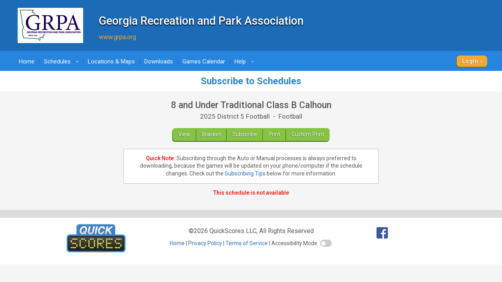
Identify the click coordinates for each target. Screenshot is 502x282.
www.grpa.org (117, 37)
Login (470, 61)
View (184, 134)
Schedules (62, 61)
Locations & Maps (111, 61)
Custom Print (307, 134)
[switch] (326, 243)
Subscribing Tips (245, 173)
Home (27, 61)
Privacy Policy (205, 243)
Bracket (211, 134)
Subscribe (244, 134)
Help (245, 61)
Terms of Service (247, 243)
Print (274, 134)
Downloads (158, 61)
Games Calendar (203, 61)
